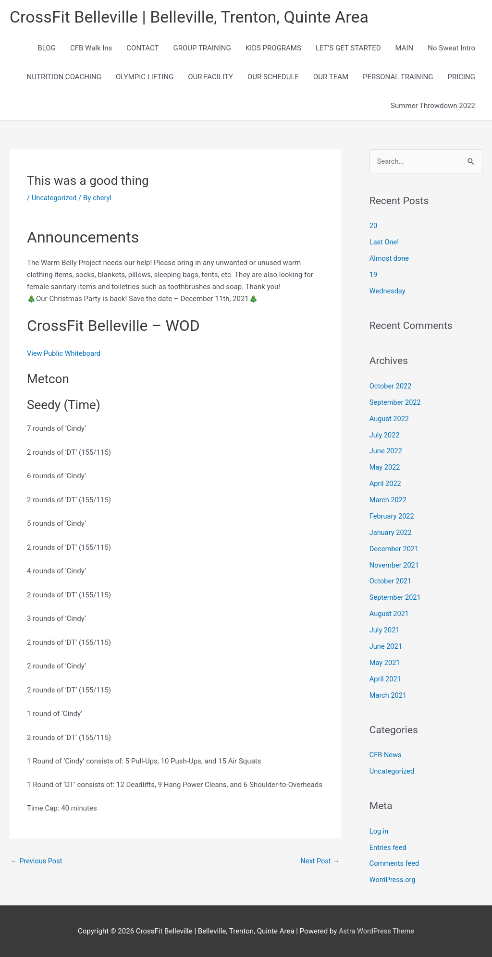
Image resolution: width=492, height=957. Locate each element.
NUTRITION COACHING (64, 77)
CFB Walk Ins (91, 49)
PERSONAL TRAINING (398, 77)
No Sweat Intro (451, 49)
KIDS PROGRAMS (273, 49)
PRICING (461, 77)
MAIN (404, 49)
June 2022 (386, 452)
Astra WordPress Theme (377, 930)
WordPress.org (393, 879)
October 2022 (391, 387)
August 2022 (389, 419)
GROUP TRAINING (202, 49)
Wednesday (387, 292)
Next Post (319, 862)
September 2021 (395, 598)
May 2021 (385, 662)
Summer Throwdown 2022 (433, 106)
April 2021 (385, 679)
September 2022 (395, 403)
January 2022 (391, 533)
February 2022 (392, 516)
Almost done (389, 259)
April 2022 (385, 484)
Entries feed (388, 847)
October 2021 (391, 581)
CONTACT (142, 49)
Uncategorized (55, 198)
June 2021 (386, 646)
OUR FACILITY (210, 77)
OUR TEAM (330, 77)
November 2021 (394, 565)
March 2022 (388, 501)
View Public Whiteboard (65, 354)
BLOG (46, 49)
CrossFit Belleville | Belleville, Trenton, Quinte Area (195, 17)
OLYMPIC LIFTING (144, 77)
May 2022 (385, 468)
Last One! (384, 243)
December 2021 (394, 549)
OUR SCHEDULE (273, 77)
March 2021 (388, 695)
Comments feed (395, 863)
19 (373, 276)
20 (373, 227)
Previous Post (37, 862)
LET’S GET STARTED (348, 49)
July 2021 (385, 630)
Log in (379, 830)
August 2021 (389, 614)
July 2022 (385, 436)
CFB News (386, 755)
